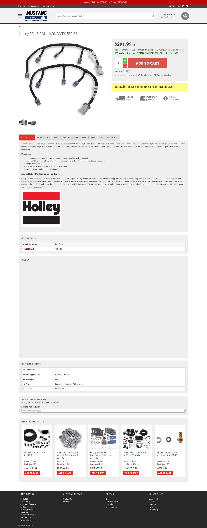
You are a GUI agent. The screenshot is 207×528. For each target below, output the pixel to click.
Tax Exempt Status (27, 507)
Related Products (109, 137)
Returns (66, 502)
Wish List (152, 504)
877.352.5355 (24, 6)
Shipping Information (28, 504)
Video (56, 137)
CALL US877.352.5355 (174, 98)
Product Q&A (89, 137)
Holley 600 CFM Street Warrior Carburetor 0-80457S (68, 455)
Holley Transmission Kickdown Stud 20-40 (167, 454)
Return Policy (25, 502)
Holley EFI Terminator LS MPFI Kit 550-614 (135, 454)
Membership (153, 510)
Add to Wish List (162, 75)
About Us (24, 512)
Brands (108, 499)
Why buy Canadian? (27, 510)
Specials (109, 504)
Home (21, 27)
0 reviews (131, 75)
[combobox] (103, 411)
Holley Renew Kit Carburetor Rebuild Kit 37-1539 (101, 455)
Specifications (70, 137)
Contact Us (36, 6)
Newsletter (153, 507)
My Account (153, 499)
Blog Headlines (112, 507)
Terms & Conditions (27, 520)
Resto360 (24, 499)
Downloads (43, 137)
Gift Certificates (112, 502)
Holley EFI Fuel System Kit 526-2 (34, 454)
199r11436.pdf (28, 249)
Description (27, 137)
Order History (154, 502)
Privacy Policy (25, 517)
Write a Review (144, 75)
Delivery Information (28, 515)
